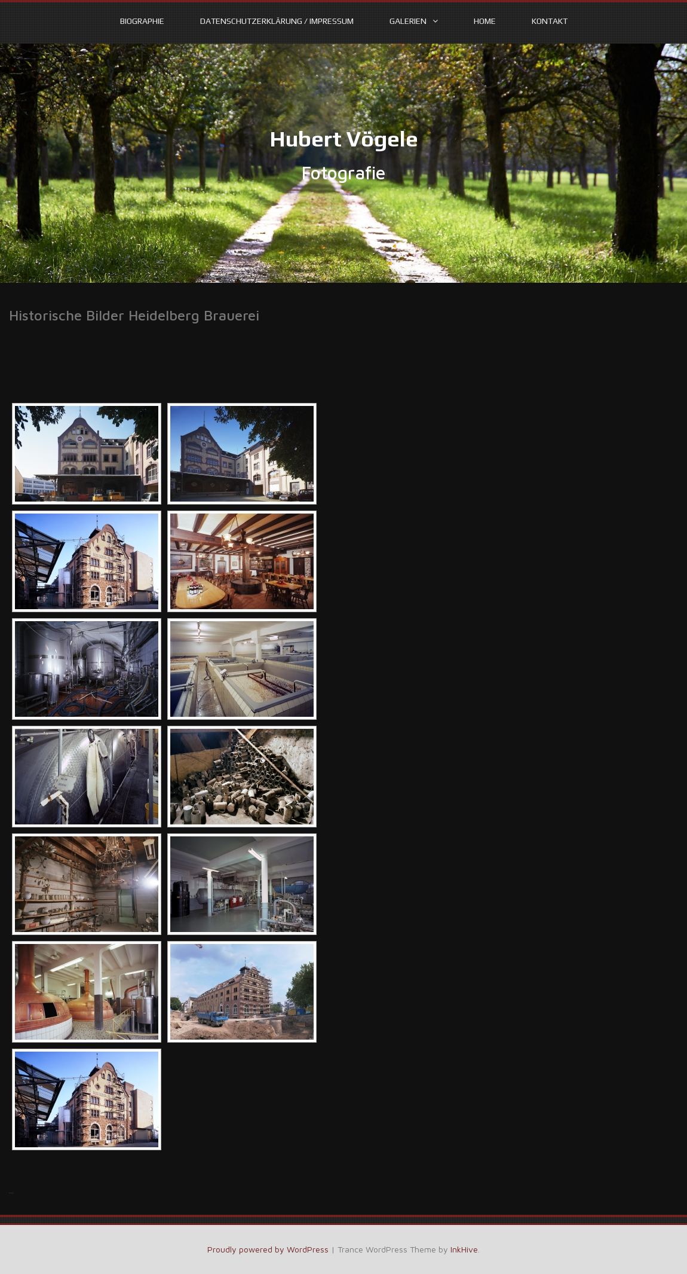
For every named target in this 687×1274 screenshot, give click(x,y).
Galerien (408, 21)
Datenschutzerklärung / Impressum (277, 21)
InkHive (464, 1249)
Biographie (142, 21)
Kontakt (550, 21)
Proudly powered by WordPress (268, 1249)
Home (485, 21)
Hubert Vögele (343, 138)
